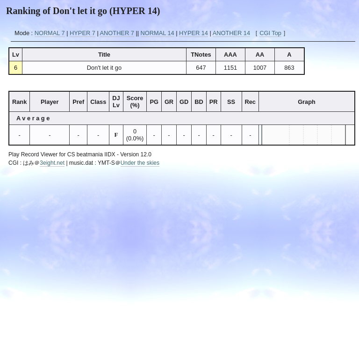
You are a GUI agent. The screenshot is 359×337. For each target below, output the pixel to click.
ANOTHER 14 (231, 33)
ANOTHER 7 (117, 33)
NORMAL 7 (50, 33)
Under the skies (140, 163)
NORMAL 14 (157, 33)
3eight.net (52, 163)
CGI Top (270, 33)
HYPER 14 (193, 33)
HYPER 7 (82, 33)
